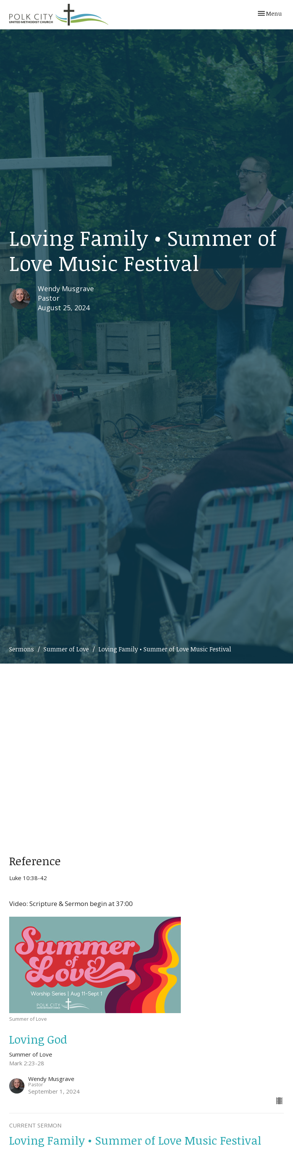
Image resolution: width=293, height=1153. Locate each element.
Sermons (21, 649)
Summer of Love (66, 649)
